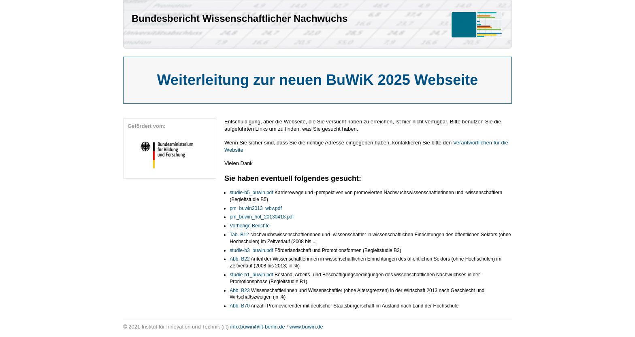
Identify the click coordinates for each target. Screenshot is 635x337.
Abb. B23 (239, 290)
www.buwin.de (306, 327)
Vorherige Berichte (250, 226)
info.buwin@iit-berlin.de (257, 327)
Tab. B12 (239, 234)
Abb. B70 (239, 306)
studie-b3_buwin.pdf (251, 250)
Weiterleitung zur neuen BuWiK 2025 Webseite (317, 80)
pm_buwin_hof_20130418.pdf (262, 217)
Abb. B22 (239, 259)
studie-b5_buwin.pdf (251, 192)
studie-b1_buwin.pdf (251, 275)
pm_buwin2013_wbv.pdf (256, 208)
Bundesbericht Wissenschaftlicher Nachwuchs (239, 18)
